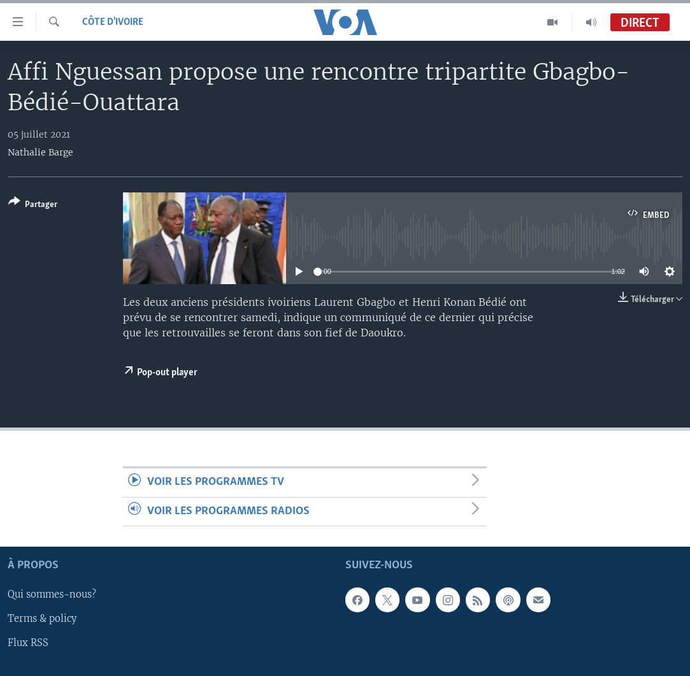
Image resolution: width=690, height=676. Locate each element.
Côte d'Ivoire (112, 22)
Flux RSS (28, 643)
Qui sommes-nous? (52, 594)
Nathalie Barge (40, 152)
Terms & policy (42, 619)
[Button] (32, 205)
